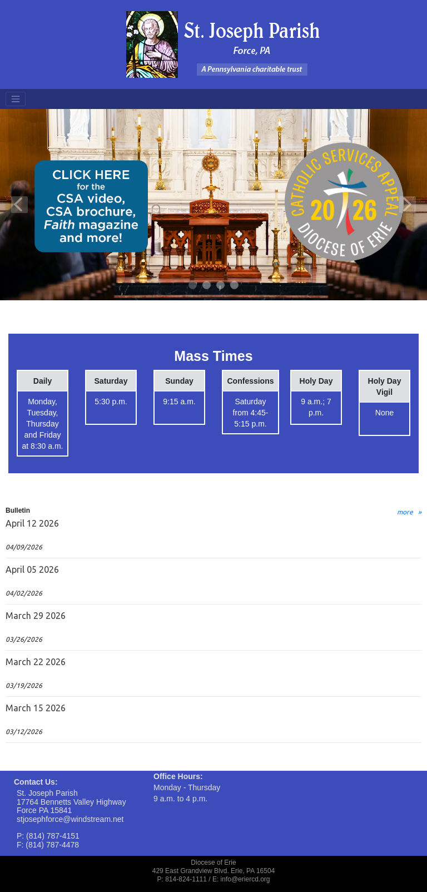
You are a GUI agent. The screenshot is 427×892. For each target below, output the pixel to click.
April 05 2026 (32, 569)
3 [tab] (221, 285)
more (405, 512)
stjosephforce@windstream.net (70, 819)
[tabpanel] (213, 205)
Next (407, 204)
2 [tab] (207, 285)
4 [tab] (235, 285)
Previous (19, 204)
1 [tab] (193, 285)
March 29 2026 (36, 616)
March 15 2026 (36, 708)
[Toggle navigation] (16, 99)
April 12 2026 (32, 523)
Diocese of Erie (213, 862)
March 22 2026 (36, 662)
